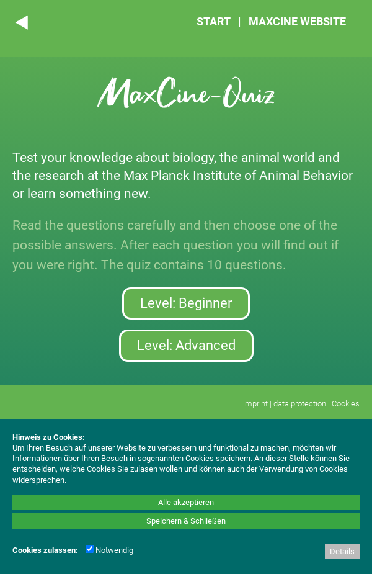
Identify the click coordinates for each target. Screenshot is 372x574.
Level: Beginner (186, 303)
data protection (299, 403)
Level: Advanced (186, 345)
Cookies (346, 403)
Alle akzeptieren (186, 502)
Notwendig (109, 550)
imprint (255, 403)
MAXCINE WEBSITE (297, 21)
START (214, 21)
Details (342, 551)
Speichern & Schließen (186, 521)
